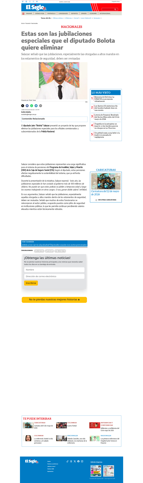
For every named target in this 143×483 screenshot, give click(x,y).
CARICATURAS (106, 169)
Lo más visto (101, 92)
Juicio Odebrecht (86, 18)
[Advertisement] (54, 386)
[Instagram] (37, 2)
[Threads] (27, 2)
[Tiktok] (67, 461)
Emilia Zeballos (26, 112)
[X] (30, 2)
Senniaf (76, 18)
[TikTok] (23, 2)
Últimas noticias (58, 18)
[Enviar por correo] (40, 105)
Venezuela (96, 18)
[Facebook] (34, 2)
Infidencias (68, 18)
